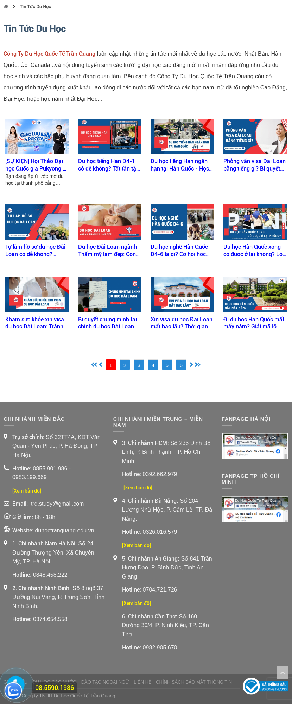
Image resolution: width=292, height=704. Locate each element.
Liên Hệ (142, 682)
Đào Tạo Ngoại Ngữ (105, 682)
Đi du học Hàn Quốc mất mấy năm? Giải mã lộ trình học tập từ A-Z (253, 323)
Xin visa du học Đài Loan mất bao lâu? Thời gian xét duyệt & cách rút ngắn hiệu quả (182, 323)
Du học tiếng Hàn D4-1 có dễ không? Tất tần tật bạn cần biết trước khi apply (108, 165)
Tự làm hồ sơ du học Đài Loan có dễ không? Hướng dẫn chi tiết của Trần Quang (35, 250)
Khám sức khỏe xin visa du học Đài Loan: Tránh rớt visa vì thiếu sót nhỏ (34, 323)
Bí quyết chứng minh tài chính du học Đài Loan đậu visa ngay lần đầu (107, 323)
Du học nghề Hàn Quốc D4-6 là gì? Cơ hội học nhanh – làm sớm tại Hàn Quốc (179, 250)
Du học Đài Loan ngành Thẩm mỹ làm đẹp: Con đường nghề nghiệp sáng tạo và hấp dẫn (109, 250)
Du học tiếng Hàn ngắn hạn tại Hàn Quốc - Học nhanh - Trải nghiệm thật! (182, 165)
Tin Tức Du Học (35, 6)
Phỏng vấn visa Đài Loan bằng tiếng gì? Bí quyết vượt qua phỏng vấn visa (254, 165)
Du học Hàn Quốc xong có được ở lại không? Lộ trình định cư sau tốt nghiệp (253, 250)
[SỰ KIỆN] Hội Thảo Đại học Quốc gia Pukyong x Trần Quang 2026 (35, 165)
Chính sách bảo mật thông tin (194, 682)
